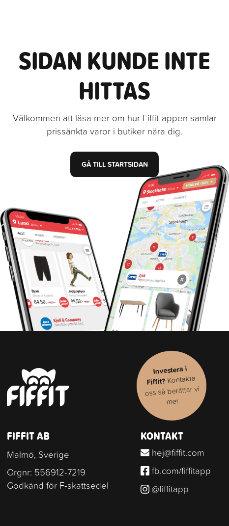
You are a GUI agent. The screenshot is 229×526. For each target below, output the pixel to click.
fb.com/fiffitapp (176, 470)
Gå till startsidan (115, 164)
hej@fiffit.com (173, 452)
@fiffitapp (165, 488)
